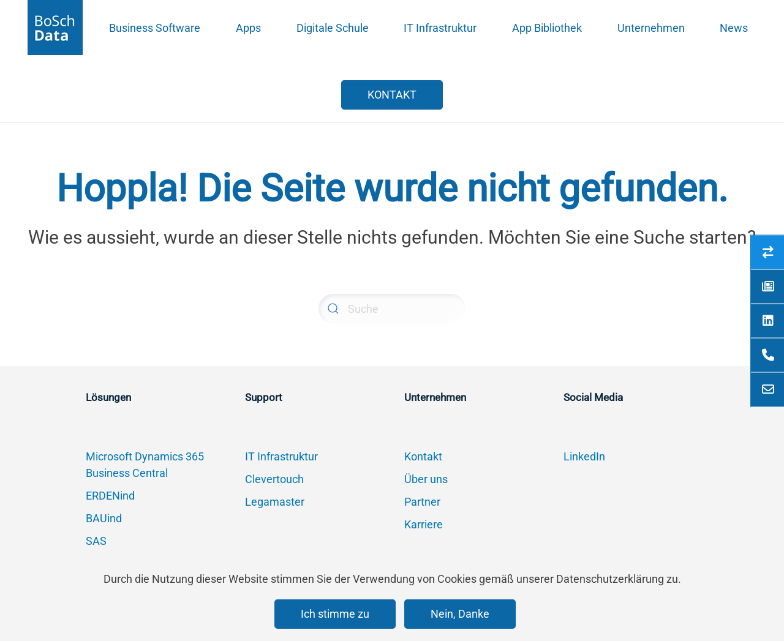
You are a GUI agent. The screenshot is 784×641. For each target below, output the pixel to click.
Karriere (423, 524)
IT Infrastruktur (440, 27)
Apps (248, 27)
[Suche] (392, 308)
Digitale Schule (332, 27)
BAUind (104, 518)
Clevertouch (274, 479)
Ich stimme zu (335, 613)
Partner (422, 501)
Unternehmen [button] (651, 27)
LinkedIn (584, 456)
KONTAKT (392, 94)
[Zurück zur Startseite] (55, 27)
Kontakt (423, 456)
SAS (96, 540)
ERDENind (110, 495)
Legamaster (274, 501)
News (734, 27)
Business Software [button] (154, 27)
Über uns (426, 479)
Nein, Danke (460, 613)
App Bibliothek (547, 27)
